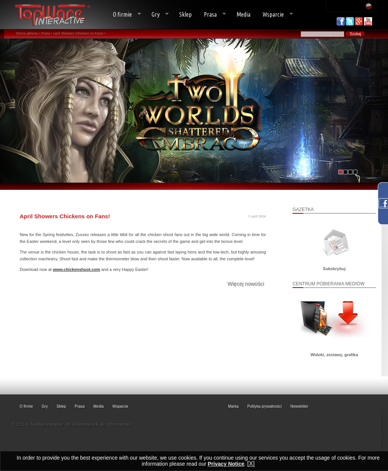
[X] (251, 463)
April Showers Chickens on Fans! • (79, 33)
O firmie (124, 14)
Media (243, 14)
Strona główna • (28, 33)
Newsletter (299, 406)
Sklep (185, 14)
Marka (233, 406)
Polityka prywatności (264, 406)
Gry (157, 14)
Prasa (212, 14)
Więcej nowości (246, 284)
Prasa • (46, 33)
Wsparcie (275, 14)
